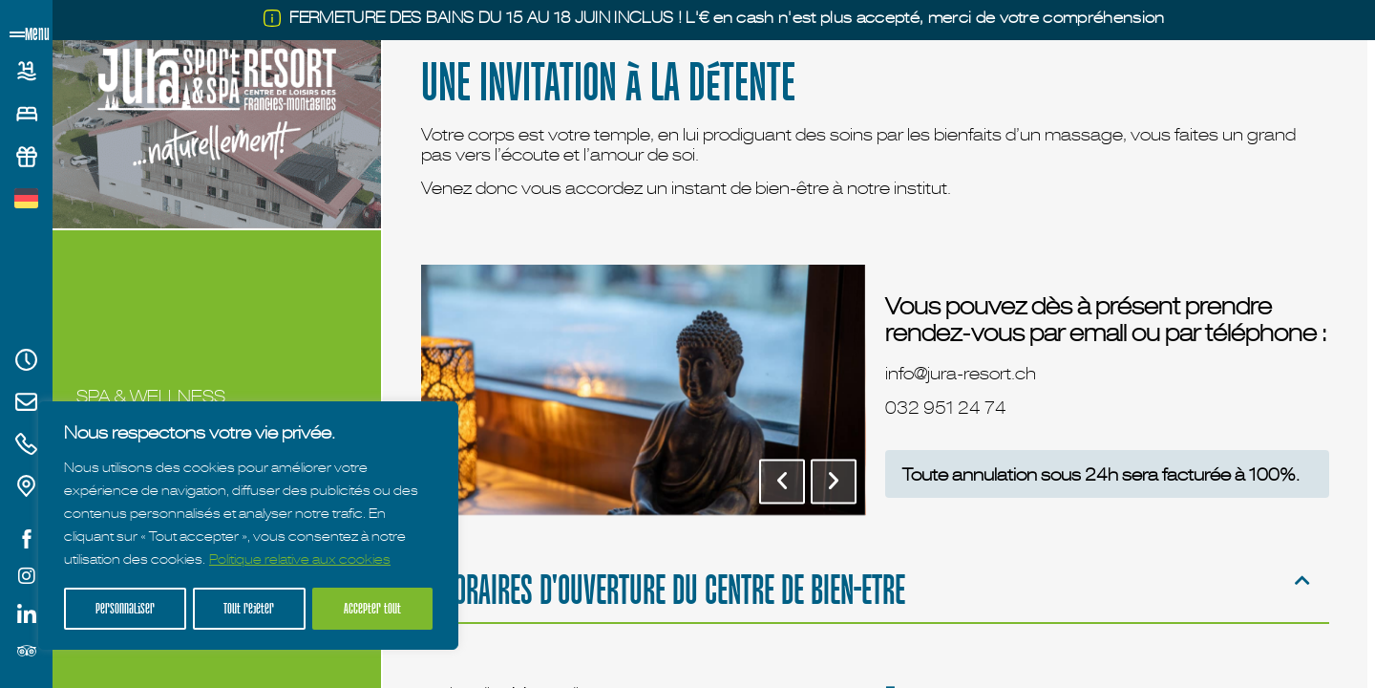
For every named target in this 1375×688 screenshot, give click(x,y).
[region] (248, 526)
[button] (781, 481)
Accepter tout (373, 608)
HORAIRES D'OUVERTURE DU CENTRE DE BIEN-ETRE (672, 589)
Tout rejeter (249, 608)
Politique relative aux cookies (300, 560)
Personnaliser (125, 608)
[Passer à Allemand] (26, 198)
